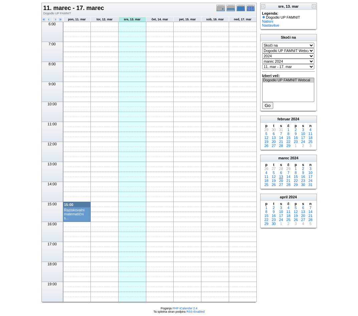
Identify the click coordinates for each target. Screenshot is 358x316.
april (284, 197)
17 (303, 138)
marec (284, 158)
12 (266, 138)
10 (303, 134)
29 (288, 146)
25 (310, 142)
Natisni (268, 21)
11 (310, 134)
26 (266, 146)
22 (288, 142)
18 (310, 138)
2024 (295, 119)
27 (274, 146)
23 (296, 142)
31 (310, 185)
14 (281, 138)
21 (281, 142)
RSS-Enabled (195, 311)
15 (288, 138)
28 (281, 146)
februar (284, 119)
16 (296, 138)
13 (274, 138)
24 (303, 142)
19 (266, 142)
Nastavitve (270, 25)
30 (303, 185)
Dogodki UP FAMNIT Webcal (288, 80)
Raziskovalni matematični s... (74, 214)
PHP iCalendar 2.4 (185, 308)
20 (274, 142)
